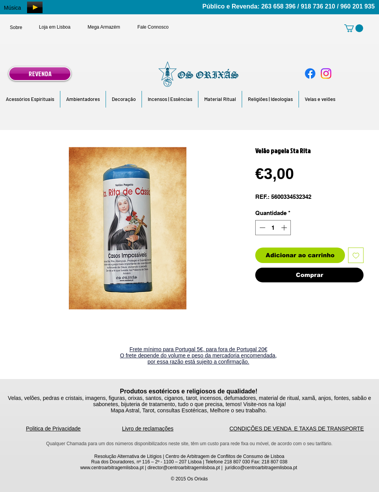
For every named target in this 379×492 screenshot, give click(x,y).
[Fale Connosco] (153, 27)
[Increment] (285, 227)
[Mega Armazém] (103, 27)
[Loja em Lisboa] (54, 27)
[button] (30, 99)
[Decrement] (261, 227)
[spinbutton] (273, 227)
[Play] (35, 7)
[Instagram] (326, 73)
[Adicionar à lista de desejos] (356, 255)
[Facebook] (310, 73)
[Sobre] (16, 27)
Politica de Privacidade (53, 428)
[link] (353, 28)
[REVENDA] (40, 74)
